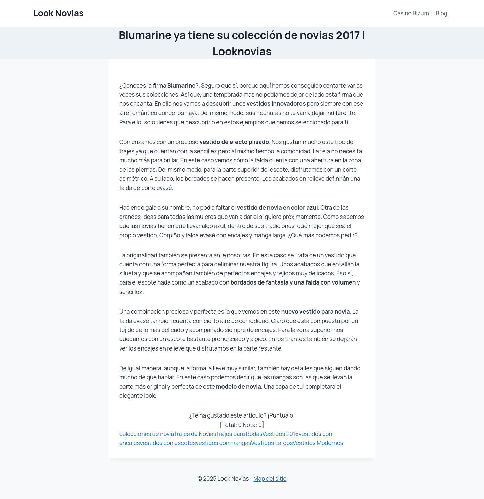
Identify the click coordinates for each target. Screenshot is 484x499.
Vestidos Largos (272, 443)
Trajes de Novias (195, 434)
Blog (441, 13)
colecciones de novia (146, 434)
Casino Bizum (411, 13)
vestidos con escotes (168, 443)
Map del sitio (269, 479)
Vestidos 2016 (280, 434)
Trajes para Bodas (239, 434)
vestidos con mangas (223, 443)
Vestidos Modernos (318, 443)
